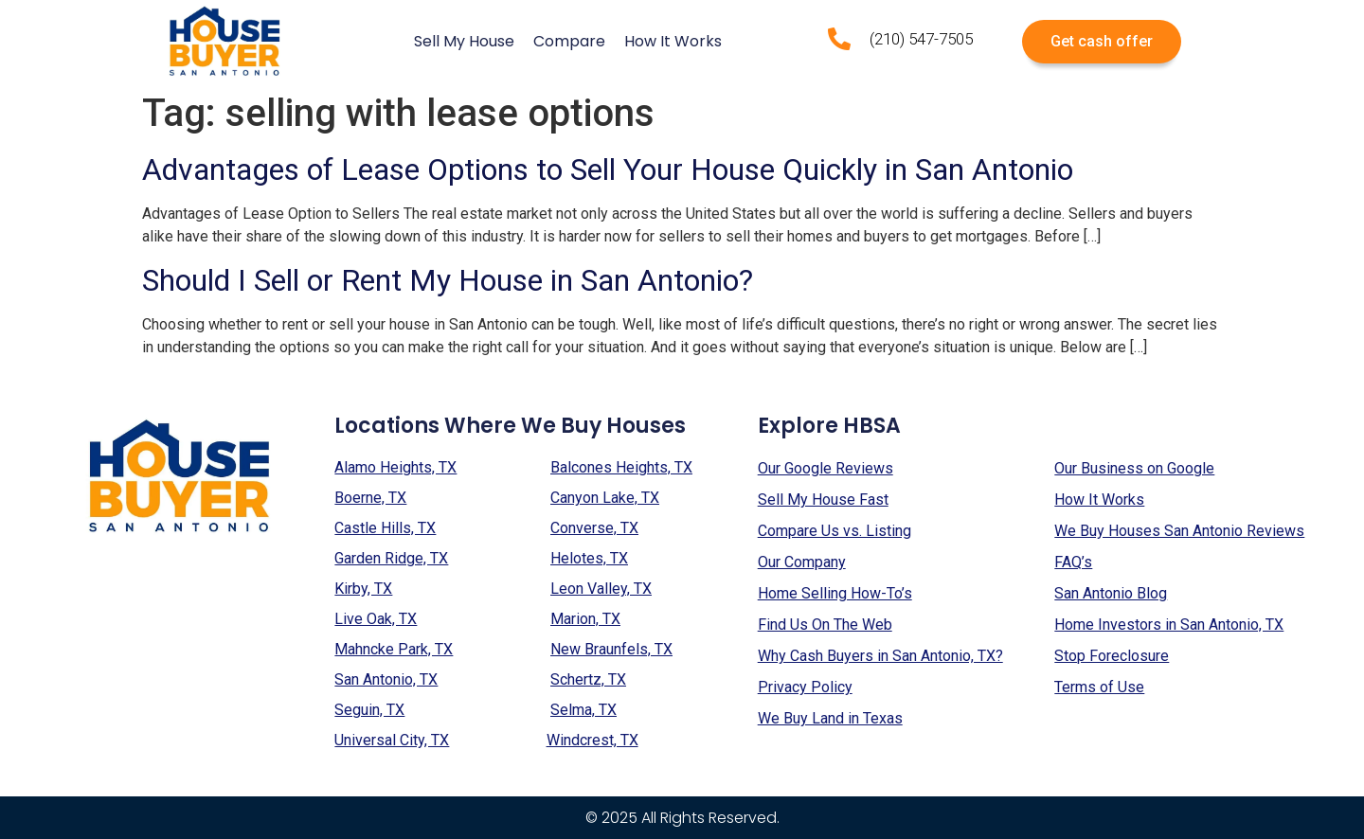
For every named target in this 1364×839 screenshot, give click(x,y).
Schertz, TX (588, 679)
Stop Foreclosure (1111, 656)
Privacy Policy (805, 687)
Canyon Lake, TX (604, 498)
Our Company (802, 562)
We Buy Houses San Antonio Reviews (1179, 531)
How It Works (673, 41)
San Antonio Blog (1110, 593)
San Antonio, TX (386, 679)
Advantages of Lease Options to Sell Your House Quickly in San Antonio (607, 169)
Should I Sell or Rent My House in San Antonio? (447, 280)
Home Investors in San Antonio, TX (1168, 625)
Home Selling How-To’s (835, 593)
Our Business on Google (1134, 468)
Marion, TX (585, 619)
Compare (569, 41)
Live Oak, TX (375, 619)
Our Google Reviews (825, 468)
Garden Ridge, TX (391, 558)
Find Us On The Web (825, 625)
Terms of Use (1099, 687)
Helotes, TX (589, 558)
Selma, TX (583, 710)
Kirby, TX (363, 589)
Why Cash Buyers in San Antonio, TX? (880, 656)
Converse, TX (594, 528)
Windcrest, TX (592, 740)
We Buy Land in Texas (830, 718)
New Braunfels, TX (611, 649)
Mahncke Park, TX (393, 649)
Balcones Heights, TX (621, 467)
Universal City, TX (391, 740)
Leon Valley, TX (601, 589)
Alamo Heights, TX (395, 467)
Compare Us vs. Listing (834, 531)
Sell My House (464, 41)
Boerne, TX (370, 498)
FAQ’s (1073, 562)
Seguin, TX (369, 710)
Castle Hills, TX (385, 528)
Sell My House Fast (823, 500)
